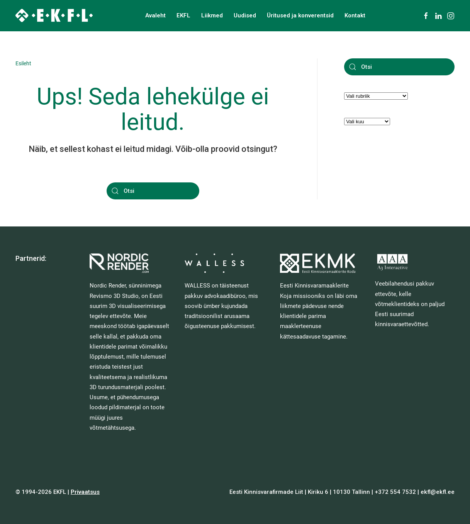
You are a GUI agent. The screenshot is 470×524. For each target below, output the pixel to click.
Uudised (245, 15)
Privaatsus (85, 491)
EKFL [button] (183, 15)
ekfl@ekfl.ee (438, 491)
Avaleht (155, 15)
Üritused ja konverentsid (300, 15)
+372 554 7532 (395, 491)
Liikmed (212, 15)
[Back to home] (54, 15)
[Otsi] (153, 190)
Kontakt (354, 15)
